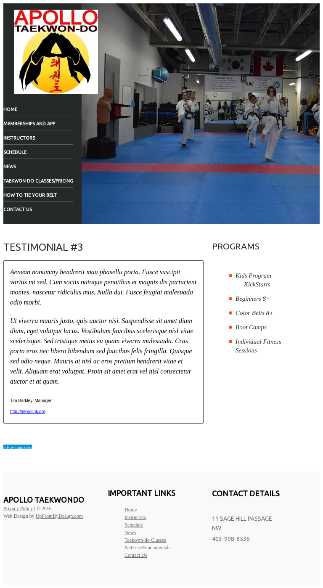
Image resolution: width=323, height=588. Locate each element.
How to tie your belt (30, 195)
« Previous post (17, 447)
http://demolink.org (27, 411)
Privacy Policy (18, 508)
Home (10, 109)
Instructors (19, 137)
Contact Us (17, 209)
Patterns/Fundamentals (147, 548)
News (9, 166)
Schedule (14, 152)
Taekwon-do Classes (145, 540)
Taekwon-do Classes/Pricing (38, 180)
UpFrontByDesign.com (59, 516)
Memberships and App (29, 123)
